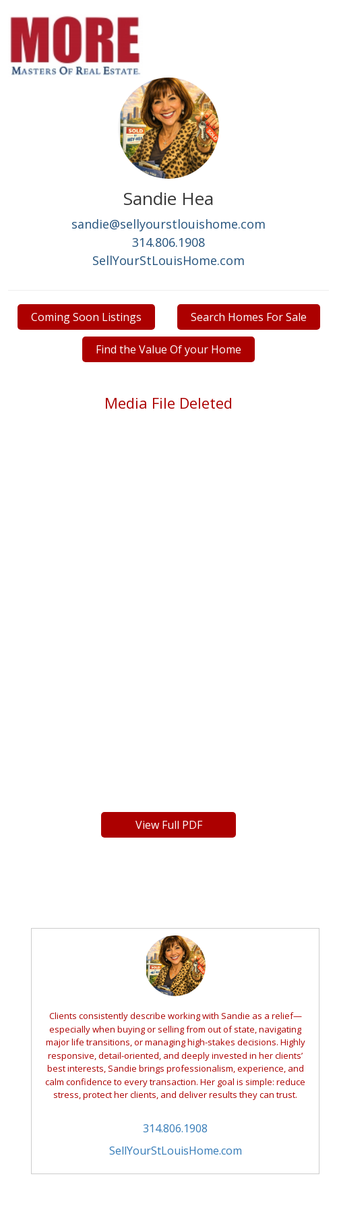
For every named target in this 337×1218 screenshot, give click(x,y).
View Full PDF (168, 824)
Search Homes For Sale (249, 317)
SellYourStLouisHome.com (168, 260)
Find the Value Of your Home (168, 349)
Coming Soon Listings (86, 317)
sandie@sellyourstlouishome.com (168, 224)
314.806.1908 (168, 242)
